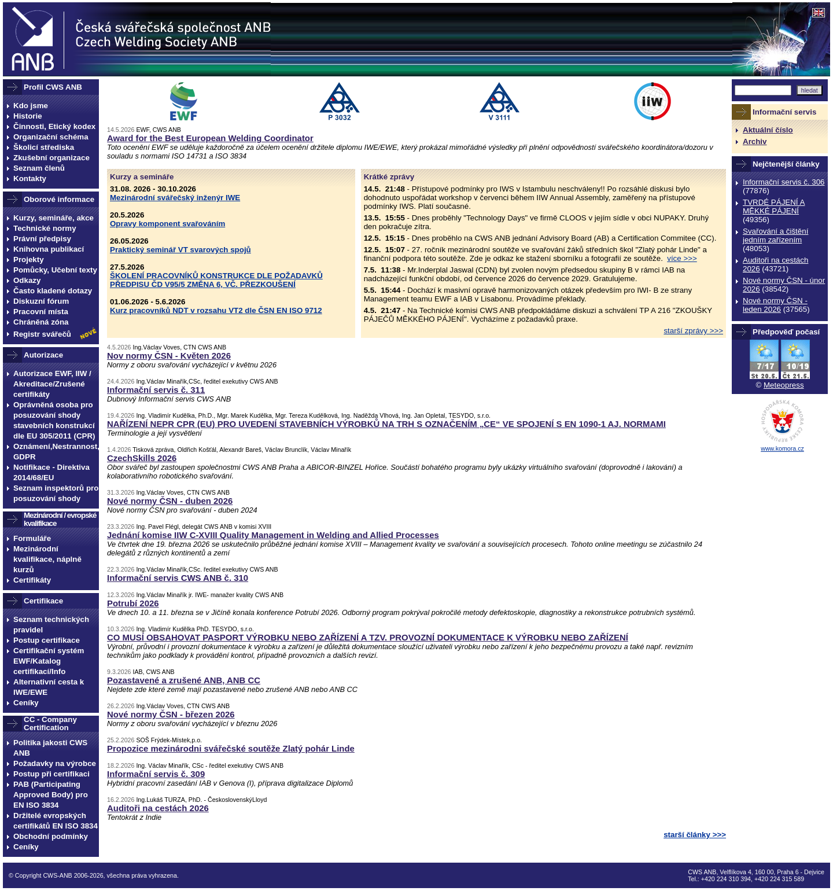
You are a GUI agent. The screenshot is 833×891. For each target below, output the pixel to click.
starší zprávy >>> (693, 330)
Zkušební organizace (51, 157)
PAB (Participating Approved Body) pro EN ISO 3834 (50, 794)
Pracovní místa (40, 311)
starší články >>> (695, 834)
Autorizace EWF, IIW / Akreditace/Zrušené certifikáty (52, 384)
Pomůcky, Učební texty (55, 270)
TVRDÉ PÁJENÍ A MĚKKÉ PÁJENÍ (774, 206)
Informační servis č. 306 (783, 182)
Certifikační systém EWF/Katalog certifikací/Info (48, 661)
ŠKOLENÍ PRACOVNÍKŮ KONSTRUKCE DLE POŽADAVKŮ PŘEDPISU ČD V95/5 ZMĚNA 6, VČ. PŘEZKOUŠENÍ (216, 280)
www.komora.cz (782, 448)
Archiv (754, 141)
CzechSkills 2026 (141, 458)
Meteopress (784, 385)
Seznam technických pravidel (51, 624)
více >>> (682, 258)
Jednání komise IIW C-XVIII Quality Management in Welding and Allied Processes (273, 535)
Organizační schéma (51, 136)
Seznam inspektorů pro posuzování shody (55, 493)
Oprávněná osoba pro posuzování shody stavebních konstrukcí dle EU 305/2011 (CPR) (54, 420)
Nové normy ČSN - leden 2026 (775, 305)
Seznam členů (39, 168)
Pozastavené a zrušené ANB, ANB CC (183, 680)
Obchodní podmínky (50, 836)
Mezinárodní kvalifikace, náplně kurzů (47, 559)
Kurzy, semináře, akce (53, 217)
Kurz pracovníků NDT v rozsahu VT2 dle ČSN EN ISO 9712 (216, 310)
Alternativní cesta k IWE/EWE (48, 687)
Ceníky (26, 702)
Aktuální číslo (768, 130)
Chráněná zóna (41, 322)
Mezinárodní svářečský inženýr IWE (175, 197)
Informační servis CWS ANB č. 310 (177, 578)
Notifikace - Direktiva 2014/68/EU (51, 472)
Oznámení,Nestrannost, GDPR (56, 451)
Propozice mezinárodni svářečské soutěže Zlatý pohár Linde (231, 748)
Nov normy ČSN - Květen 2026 (169, 355)
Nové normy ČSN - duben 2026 (170, 501)
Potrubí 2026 (133, 603)
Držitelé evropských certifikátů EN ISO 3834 (55, 820)
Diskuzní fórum (41, 301)
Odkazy (26, 280)
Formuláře (32, 538)
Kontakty (29, 178)
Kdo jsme (30, 105)
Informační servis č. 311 (156, 390)
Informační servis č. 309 (156, 774)
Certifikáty (32, 580)
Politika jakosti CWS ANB (50, 747)
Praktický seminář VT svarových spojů (180, 249)
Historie (27, 116)
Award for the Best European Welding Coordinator (210, 138)
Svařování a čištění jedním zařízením (775, 235)
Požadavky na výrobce (54, 763)
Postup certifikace (46, 640)
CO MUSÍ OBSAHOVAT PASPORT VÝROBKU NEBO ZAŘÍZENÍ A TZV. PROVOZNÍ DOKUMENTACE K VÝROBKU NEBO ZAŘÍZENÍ (367, 637)
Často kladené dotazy (52, 290)
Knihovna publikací (48, 249)
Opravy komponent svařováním (167, 223)
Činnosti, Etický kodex (54, 126)
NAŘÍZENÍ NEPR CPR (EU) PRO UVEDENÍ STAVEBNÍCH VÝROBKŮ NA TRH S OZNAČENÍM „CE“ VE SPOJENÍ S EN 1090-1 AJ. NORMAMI (386, 424)
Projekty (28, 259)
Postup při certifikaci (51, 774)
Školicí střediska (43, 147)
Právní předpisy (42, 238)
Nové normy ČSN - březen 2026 (171, 714)
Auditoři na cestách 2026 (158, 808)
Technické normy (44, 228)
